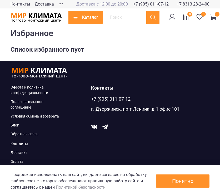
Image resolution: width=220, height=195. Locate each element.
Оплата (17, 161)
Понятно (182, 181)
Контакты (20, 4)
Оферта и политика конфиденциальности (29, 90)
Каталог (85, 17)
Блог (15, 125)
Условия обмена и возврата (35, 116)
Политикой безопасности (81, 187)
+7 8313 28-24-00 (193, 4)
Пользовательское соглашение (27, 105)
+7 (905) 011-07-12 (151, 4)
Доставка (44, 4)
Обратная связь (24, 134)
